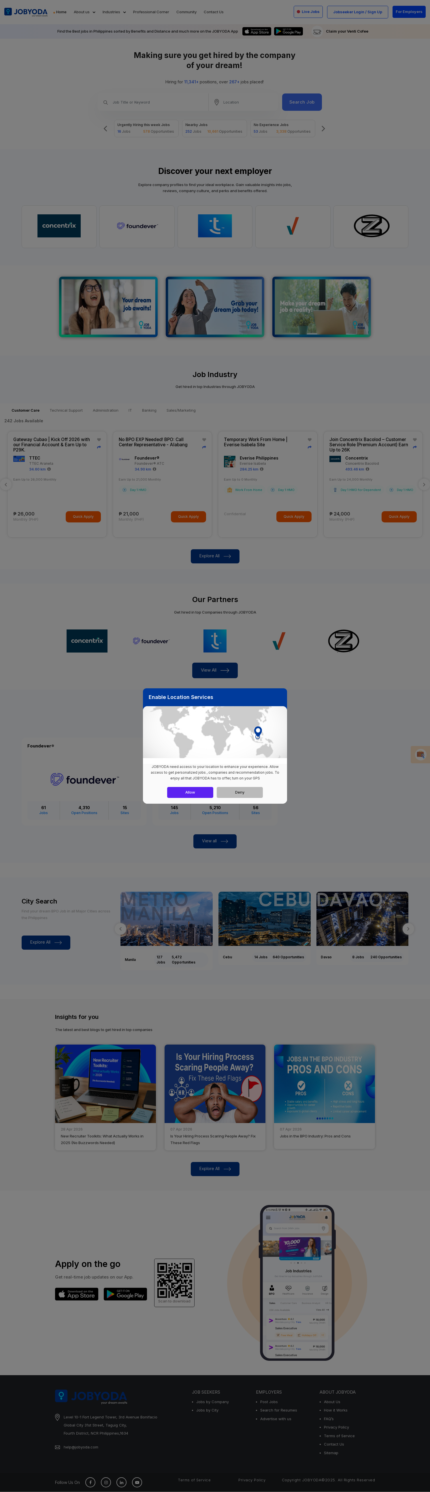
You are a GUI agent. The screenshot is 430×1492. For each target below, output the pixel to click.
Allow (190, 792)
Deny (239, 792)
